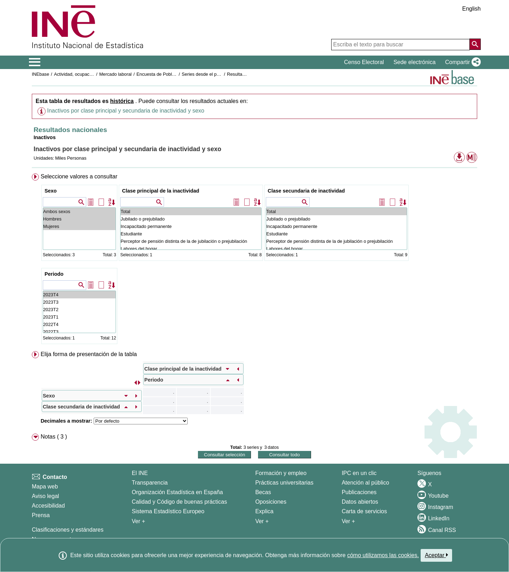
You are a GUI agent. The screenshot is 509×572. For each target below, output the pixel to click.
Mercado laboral (115, 74)
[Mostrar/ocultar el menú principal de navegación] (34, 62)
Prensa (41, 515)
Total (191, 211)
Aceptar (436, 555)
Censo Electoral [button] (364, 62)
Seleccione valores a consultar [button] (79, 176)
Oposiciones (270, 502)
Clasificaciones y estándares (68, 530)
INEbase (40, 74)
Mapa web (45, 487)
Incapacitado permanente (191, 226)
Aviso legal (45, 496)
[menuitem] (254, 260)
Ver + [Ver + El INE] (138, 521)
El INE (140, 473)
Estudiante (191, 234)
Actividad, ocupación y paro (82, 74)
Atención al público (365, 483)
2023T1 (79, 317)
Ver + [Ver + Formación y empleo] (262, 521)
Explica (264, 511)
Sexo (51, 191)
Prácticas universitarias (284, 483)
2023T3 (79, 302)
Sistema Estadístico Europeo (168, 511)
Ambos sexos (79, 211)
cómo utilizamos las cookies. (383, 555)
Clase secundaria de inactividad (306, 191)
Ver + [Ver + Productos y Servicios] (348, 521)
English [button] (471, 9)
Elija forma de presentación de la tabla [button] (89, 354)
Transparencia (150, 483)
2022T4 (79, 324)
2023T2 (79, 309)
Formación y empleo (280, 473)
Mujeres (79, 226)
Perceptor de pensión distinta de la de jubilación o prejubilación (191, 241)
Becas (263, 492)
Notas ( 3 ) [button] (54, 437)
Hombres (79, 219)
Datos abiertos (360, 502)
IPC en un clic (359, 473)
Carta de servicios (364, 511)
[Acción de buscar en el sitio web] (475, 44)
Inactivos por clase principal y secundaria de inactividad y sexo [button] (125, 111)
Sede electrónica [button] (414, 62)
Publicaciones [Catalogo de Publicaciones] (359, 492)
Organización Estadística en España (177, 492)
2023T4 (79, 294)
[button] (461, 62)
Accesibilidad (48, 506)
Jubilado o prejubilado (191, 219)
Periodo (54, 274)
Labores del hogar (191, 248)
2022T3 (79, 332)
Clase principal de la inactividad (160, 191)
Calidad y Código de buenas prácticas (179, 502)
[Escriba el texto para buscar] (400, 44)
